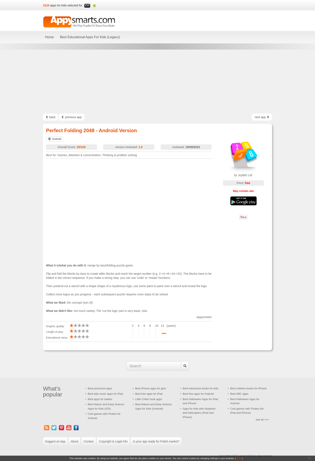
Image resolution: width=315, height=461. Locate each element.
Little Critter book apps (148, 399)
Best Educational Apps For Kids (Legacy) (90, 37)
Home (49, 37)
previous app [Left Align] (71, 117)
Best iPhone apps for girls (150, 388)
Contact (89, 441)
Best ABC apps (239, 393)
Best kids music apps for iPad (105, 393)
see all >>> (262, 419)
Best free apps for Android (198, 393)
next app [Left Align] (262, 117)
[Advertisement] (157, 81)
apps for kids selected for (66, 5)
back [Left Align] (50, 117)
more (239, 458)
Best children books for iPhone (248, 388)
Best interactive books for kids (200, 388)
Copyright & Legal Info (113, 441)
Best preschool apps (100, 388)
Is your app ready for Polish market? (156, 441)
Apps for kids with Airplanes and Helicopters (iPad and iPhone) (199, 413)
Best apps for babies (100, 399)
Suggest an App (55, 441)
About (74, 441)
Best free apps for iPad (148, 393)
